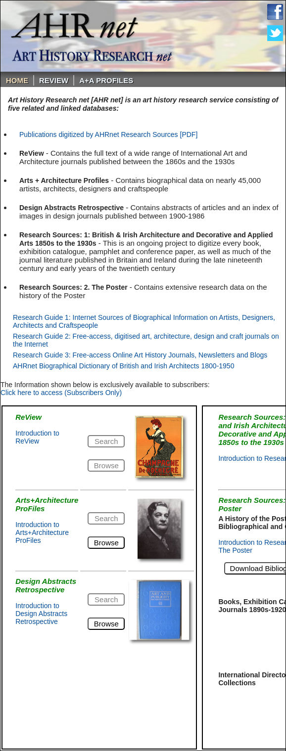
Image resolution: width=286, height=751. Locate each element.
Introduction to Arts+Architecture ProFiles (42, 532)
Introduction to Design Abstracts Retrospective (41, 613)
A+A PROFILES (106, 80)
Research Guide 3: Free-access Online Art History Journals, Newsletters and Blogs (140, 355)
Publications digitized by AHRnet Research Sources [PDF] (108, 134)
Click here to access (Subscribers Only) (61, 393)
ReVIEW (53, 80)
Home (17, 80)
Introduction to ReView (37, 437)
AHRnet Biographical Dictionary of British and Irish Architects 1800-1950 (123, 366)
